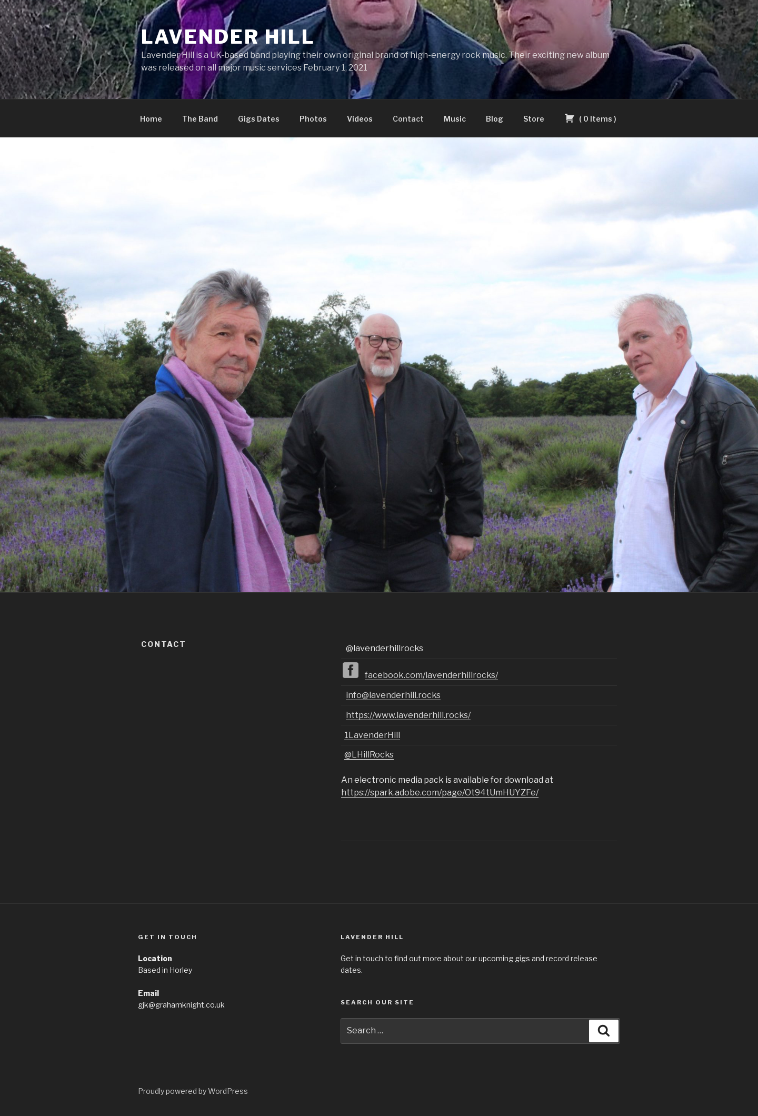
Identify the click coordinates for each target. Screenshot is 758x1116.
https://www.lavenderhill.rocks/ (408, 715)
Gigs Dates (259, 118)
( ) (590, 118)
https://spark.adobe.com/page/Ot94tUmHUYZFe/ (439, 793)
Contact (408, 118)
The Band (200, 118)
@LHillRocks (369, 755)
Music (455, 118)
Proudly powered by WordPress (193, 1091)
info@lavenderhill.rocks (393, 695)
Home (151, 118)
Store (533, 118)
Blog (494, 118)
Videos (360, 118)
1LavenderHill (372, 735)
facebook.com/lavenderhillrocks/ (431, 675)
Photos (313, 118)
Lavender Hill (228, 36)
